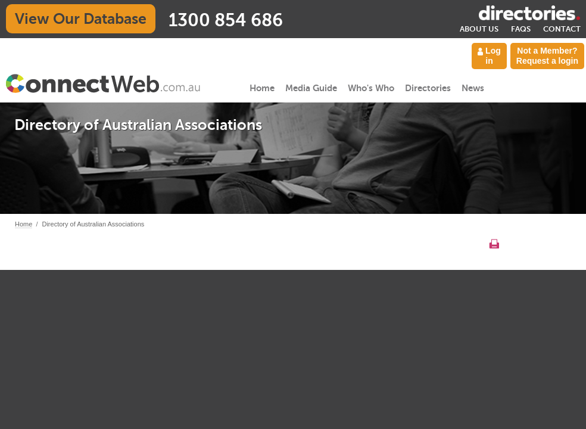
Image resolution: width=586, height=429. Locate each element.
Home (262, 88)
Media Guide (311, 88)
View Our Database (80, 18)
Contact (562, 28)
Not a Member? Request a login (547, 56)
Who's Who (371, 88)
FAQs (521, 28)
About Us (479, 28)
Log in (489, 56)
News (473, 88)
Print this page (494, 243)
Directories (428, 88)
